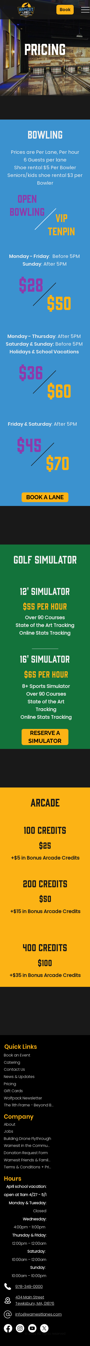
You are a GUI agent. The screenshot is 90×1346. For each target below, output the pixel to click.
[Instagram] (20, 1328)
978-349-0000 (29, 1286)
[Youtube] (32, 1328)
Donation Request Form (26, 1153)
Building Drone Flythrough (27, 1138)
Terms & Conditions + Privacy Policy (27, 1167)
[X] (44, 1328)
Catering (12, 1062)
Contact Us (14, 1069)
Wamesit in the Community (27, 1145)
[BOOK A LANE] (45, 497)
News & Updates (19, 1076)
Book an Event (17, 1055)
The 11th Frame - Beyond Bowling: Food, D (29, 1105)
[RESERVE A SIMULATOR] (45, 737)
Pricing (10, 1084)
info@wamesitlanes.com (38, 1314)
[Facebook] (8, 1328)
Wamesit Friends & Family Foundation (27, 1160)
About (9, 1124)
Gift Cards (13, 1091)
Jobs (8, 1131)
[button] (65, 9)
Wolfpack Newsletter (23, 1098)
